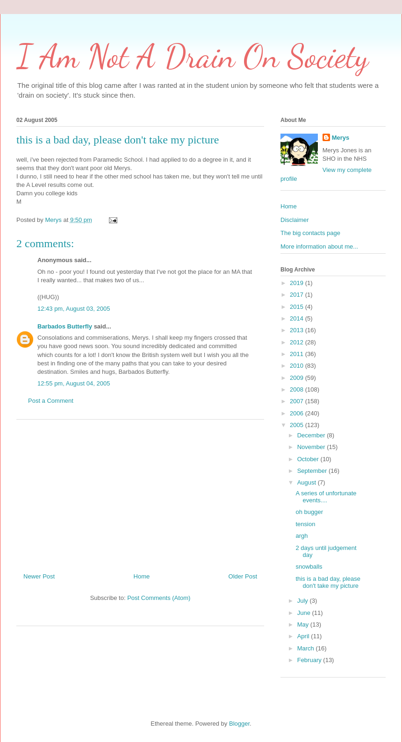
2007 (297, 401)
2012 (297, 342)
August (307, 482)
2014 (297, 318)
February (310, 660)
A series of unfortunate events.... (325, 497)
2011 (297, 353)
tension (305, 524)
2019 (297, 282)
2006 (297, 413)
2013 (297, 330)
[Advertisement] (140, 492)
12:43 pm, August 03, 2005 (73, 308)
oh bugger (309, 511)
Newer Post (39, 576)
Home (142, 576)
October (309, 459)
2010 (297, 365)
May (303, 624)
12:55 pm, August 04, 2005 (73, 383)
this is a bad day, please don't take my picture (327, 582)
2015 (297, 306)
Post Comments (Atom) (158, 597)
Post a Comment (50, 400)
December (312, 435)
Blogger (239, 723)
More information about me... (319, 246)
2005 (297, 424)
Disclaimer (294, 219)
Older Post (243, 576)
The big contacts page (310, 232)
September (313, 470)
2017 (297, 294)
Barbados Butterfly (64, 326)
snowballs (308, 566)
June (304, 612)
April (304, 636)
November (312, 446)
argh (301, 535)
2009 (297, 377)
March (306, 648)
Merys (341, 137)
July (303, 600)
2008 (297, 389)
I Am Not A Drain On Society (192, 56)
